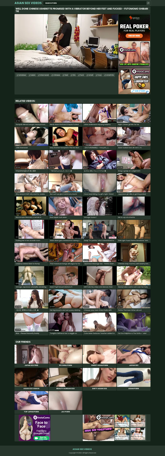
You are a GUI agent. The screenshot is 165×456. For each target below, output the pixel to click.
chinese (57, 75)
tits (74, 75)
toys (100, 75)
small (91, 75)
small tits (110, 75)
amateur (22, 75)
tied (66, 75)
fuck (82, 75)
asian (33, 75)
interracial (44, 75)
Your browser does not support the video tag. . (66, 43)
